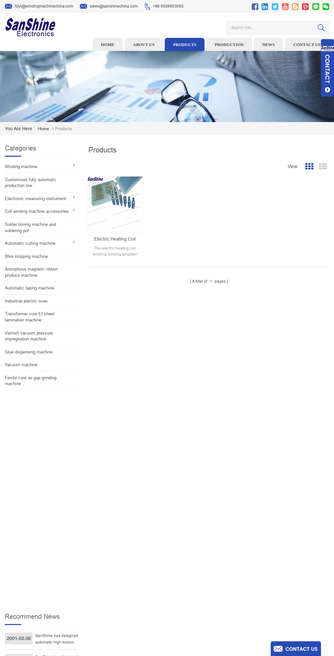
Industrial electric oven (26, 301)
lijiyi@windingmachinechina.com (39, 6)
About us (144, 44)
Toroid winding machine (136, 537)
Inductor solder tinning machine (144, 598)
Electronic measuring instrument (35, 198)
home (43, 128)
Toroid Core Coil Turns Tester (141, 578)
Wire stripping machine (26, 256)
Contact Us (205, 578)
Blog (199, 588)
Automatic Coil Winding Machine (144, 588)
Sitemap (202, 598)
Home (107, 44)
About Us (203, 557)
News (268, 44)
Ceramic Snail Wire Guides (139, 557)
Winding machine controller (140, 568)
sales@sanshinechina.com (109, 6)
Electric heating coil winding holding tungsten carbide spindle (115, 239)
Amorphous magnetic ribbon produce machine (31, 272)
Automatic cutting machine (30, 243)
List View (322, 166)
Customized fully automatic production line (30, 182)
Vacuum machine (21, 364)
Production (229, 44)
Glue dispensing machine (29, 352)
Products (185, 44)
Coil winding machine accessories (37, 211)
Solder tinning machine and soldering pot (30, 227)
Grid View (309, 166)
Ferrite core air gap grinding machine (30, 380)
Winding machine (21, 166)
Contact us (307, 44)
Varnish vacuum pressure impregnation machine (29, 336)
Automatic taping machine (29, 288)
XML (199, 608)
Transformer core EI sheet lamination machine (29, 316)
